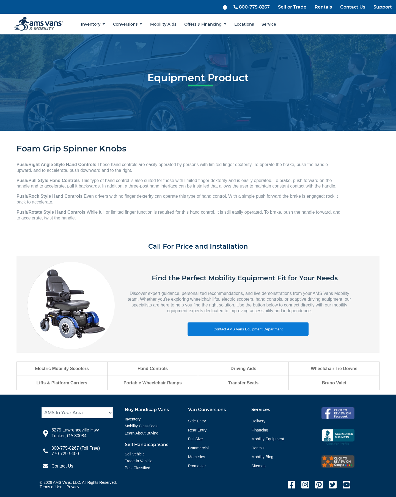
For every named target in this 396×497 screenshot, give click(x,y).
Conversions (127, 24)
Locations (244, 24)
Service (269, 24)
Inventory (93, 24)
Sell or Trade (292, 7)
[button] (225, 6)
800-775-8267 (251, 7)
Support (382, 7)
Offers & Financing (205, 24)
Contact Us (352, 7)
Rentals (323, 7)
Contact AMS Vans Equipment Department (248, 329)
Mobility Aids (163, 24)
